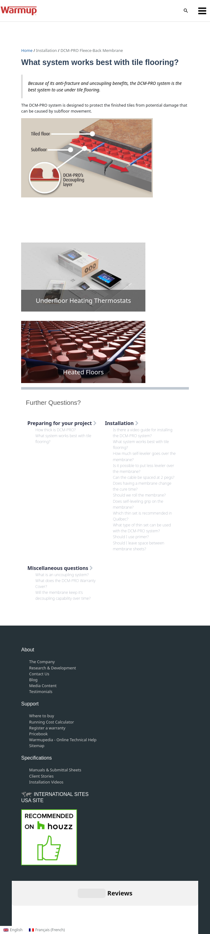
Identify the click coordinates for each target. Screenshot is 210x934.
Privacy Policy (133, 903)
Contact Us (39, 674)
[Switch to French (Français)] (47, 930)
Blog (33, 679)
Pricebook (38, 734)
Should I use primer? (131, 536)
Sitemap (36, 745)
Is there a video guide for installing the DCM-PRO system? (143, 432)
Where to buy (41, 716)
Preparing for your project (62, 423)
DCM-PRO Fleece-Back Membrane (92, 50)
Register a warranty (47, 728)
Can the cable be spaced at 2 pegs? (144, 477)
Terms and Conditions (92, 903)
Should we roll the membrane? (139, 495)
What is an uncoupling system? (62, 574)
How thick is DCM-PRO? (55, 429)
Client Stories (41, 776)
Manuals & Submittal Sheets (55, 770)
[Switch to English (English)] (13, 930)
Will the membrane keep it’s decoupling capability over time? (63, 595)
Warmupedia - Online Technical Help (63, 739)
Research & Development (52, 668)
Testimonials (40, 691)
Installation (46, 50)
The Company (42, 661)
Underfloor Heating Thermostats (83, 300)
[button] (186, 11)
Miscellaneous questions (60, 568)
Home (27, 50)
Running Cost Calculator (51, 722)
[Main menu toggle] (202, 10)
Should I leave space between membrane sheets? (138, 546)
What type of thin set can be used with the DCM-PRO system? (142, 528)
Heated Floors (83, 372)
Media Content (43, 685)
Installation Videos (46, 782)
